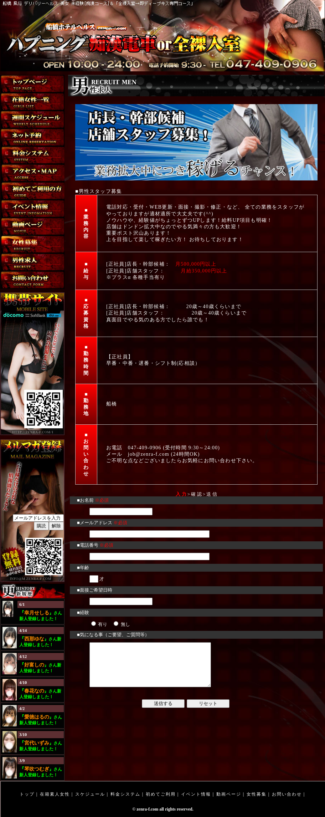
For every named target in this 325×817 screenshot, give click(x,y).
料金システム (125, 794)
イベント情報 (196, 794)
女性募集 (257, 794)
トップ (27, 794)
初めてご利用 (161, 794)
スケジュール (90, 794)
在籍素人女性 (55, 794)
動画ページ (228, 794)
